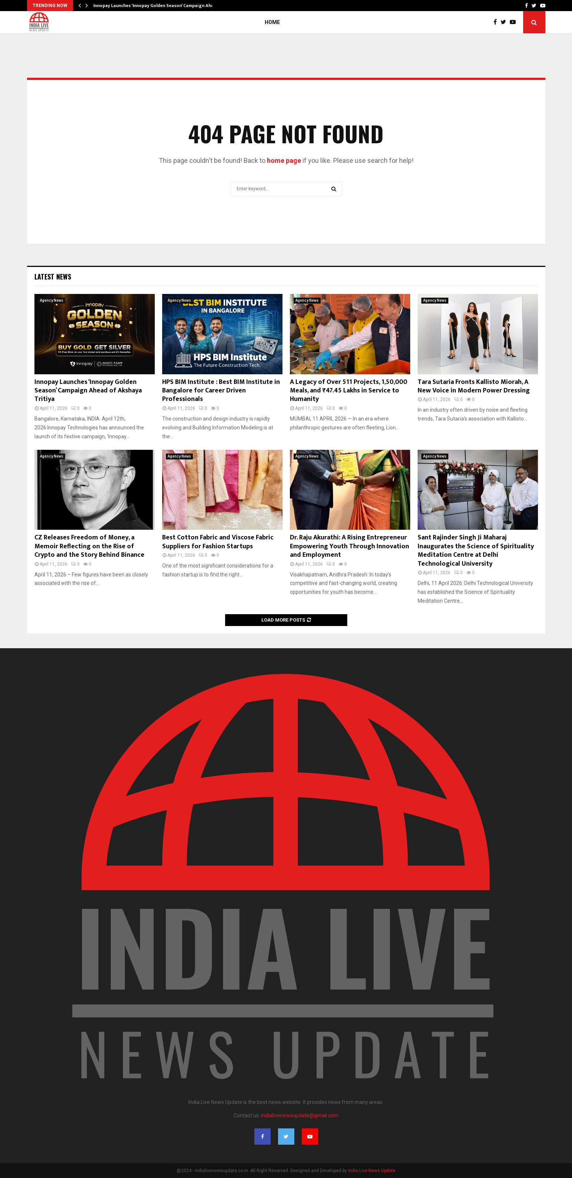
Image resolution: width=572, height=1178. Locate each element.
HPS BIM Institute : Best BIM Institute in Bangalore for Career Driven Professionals (221, 391)
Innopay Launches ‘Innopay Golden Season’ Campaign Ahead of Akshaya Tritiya (88, 391)
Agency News (51, 300)
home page (284, 160)
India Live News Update (371, 1170)
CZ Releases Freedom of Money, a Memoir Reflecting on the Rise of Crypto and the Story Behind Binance (89, 546)
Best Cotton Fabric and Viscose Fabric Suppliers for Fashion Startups (218, 542)
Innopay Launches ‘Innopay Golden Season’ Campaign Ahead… (158, 5)
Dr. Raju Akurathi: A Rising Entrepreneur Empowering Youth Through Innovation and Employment (349, 546)
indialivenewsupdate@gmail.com (299, 1115)
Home (272, 22)
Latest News (52, 276)
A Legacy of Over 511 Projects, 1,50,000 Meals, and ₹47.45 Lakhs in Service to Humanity (348, 391)
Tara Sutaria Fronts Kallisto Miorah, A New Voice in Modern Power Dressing (474, 386)
